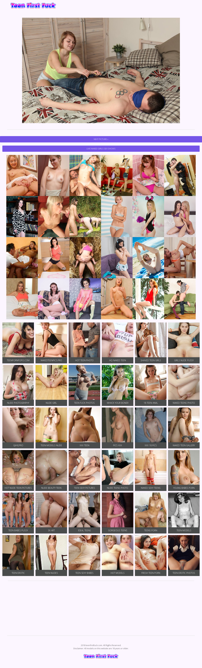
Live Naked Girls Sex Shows (101, 148)
